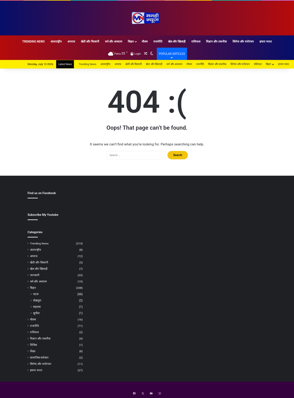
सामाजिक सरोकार (39, 357)
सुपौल (36, 313)
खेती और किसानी (90, 41)
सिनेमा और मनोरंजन (243, 41)
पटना (36, 294)
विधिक (33, 344)
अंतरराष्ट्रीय (56, 41)
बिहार (131, 41)
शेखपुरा (37, 300)
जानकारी (34, 275)
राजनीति (157, 41)
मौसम (145, 41)
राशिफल (195, 41)
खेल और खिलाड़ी (177, 41)
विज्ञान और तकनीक (216, 41)
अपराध (71, 41)
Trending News (33, 41)
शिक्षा (33, 351)
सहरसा (37, 306)
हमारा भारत (265, 41)
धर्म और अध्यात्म (113, 41)
